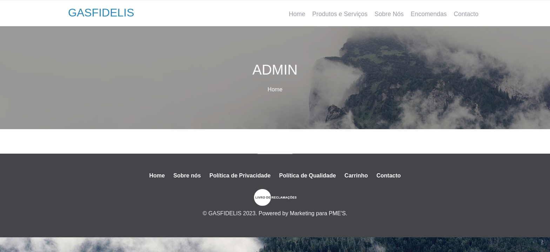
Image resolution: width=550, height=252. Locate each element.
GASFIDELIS (101, 12)
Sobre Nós (389, 14)
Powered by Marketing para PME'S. (303, 213)
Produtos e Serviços (339, 14)
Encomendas (429, 14)
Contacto (466, 14)
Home (297, 14)
